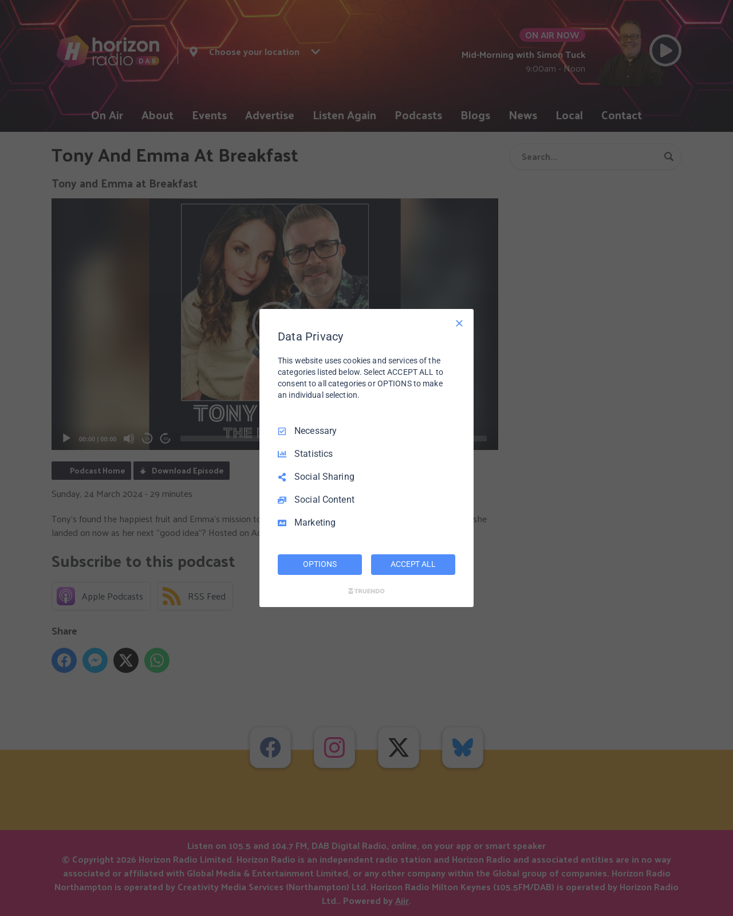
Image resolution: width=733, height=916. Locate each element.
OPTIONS (319, 564)
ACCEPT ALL (413, 564)
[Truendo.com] (366, 591)
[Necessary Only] (459, 323)
